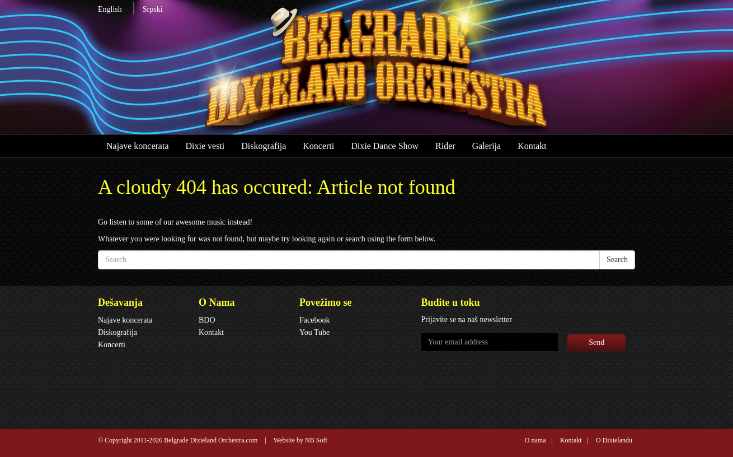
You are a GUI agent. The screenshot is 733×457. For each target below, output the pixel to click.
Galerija (486, 146)
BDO (207, 320)
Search (617, 259)
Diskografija (263, 146)
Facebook (314, 320)
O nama (535, 440)
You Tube (314, 332)
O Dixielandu (614, 440)
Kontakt (532, 146)
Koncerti (318, 146)
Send (596, 342)
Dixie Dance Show (385, 146)
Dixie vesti (204, 146)
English (110, 9)
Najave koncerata (137, 146)
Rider (445, 146)
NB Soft (316, 440)
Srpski (153, 9)
